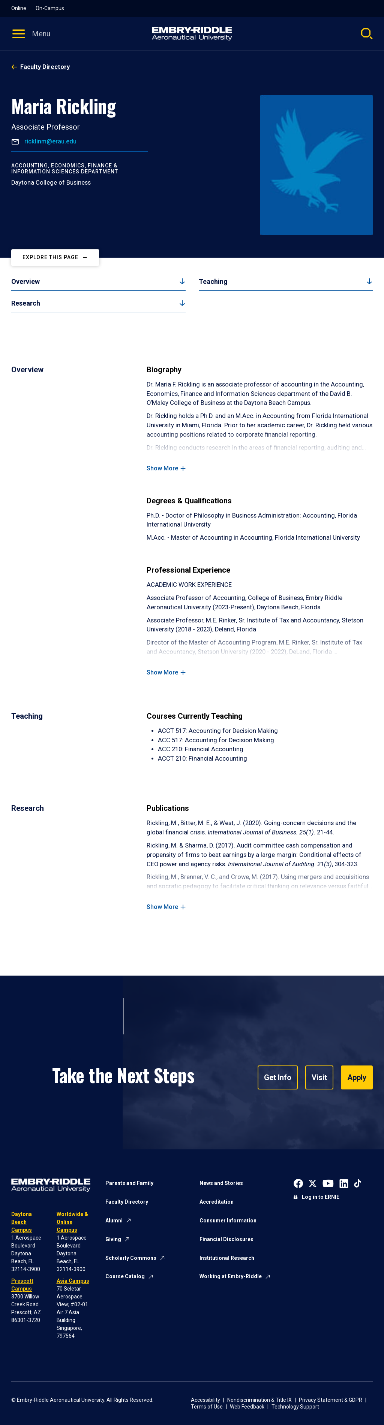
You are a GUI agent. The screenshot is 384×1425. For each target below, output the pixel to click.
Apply (356, 1077)
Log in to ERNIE (320, 1197)
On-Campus (50, 8)
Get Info (277, 1077)
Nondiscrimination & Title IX (259, 1400)
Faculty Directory (45, 66)
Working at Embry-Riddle (231, 1276)
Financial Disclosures (227, 1239)
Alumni (114, 1221)
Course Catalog (125, 1276)
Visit (319, 1077)
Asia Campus (73, 1281)
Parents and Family (129, 1183)
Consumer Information (228, 1221)
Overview (25, 281)
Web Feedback (247, 1407)
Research (25, 303)
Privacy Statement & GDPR (330, 1400)
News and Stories (221, 1183)
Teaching (213, 281)
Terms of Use (207, 1407)
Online (18, 8)
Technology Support (295, 1407)
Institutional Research (227, 1258)
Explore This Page (50, 257)
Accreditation (217, 1202)
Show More (162, 468)
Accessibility (205, 1400)
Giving (113, 1239)
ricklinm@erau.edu (49, 141)
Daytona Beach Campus (21, 1222)
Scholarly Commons (130, 1258)
